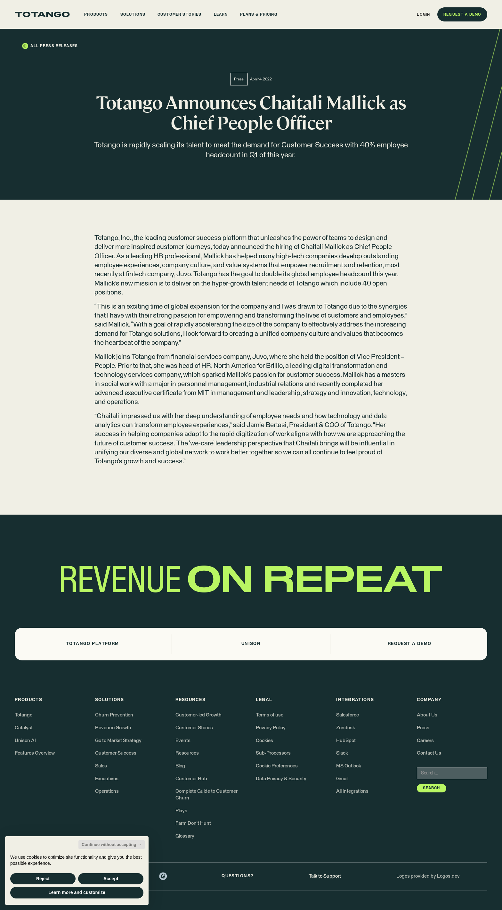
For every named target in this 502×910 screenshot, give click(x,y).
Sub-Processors (273, 753)
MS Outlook (348, 766)
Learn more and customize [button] (76, 892)
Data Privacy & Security (281, 778)
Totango (106, 238)
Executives (106, 778)
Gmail (342, 778)
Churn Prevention (114, 715)
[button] (96, 14)
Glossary (184, 836)
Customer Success (115, 753)
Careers (425, 740)
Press (423, 727)
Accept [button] (110, 878)
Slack (342, 753)
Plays (181, 810)
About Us (427, 715)
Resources (187, 753)
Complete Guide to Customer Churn (206, 794)
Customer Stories (194, 727)
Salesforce (347, 715)
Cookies (264, 740)
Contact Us (429, 753)
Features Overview (35, 753)
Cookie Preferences (277, 766)
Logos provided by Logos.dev (428, 876)
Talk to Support (325, 876)
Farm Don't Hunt (193, 823)
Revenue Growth (113, 727)
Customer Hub (191, 778)
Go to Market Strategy (118, 740)
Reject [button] (43, 878)
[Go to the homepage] (42, 14)
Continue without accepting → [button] (112, 844)
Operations (107, 791)
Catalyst (24, 727)
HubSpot (346, 740)
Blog (180, 766)
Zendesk (345, 727)
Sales (101, 766)
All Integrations (352, 791)
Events (182, 740)
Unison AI (25, 740)
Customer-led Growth (198, 715)
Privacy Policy (271, 727)
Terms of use (269, 715)
